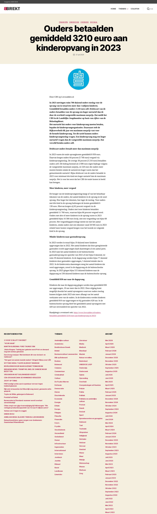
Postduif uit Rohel (10, 391)
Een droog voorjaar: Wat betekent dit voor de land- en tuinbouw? (26, 355)
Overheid (85, 22)
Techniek (82, 418)
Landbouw (58, 458)
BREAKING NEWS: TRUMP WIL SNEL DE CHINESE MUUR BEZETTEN (26, 367)
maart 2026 (109, 347)
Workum (82, 455)
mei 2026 (108, 340)
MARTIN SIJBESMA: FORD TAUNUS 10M (17, 347)
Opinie (81, 371)
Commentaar (59, 368)
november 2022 (110, 471)
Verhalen (82, 427)
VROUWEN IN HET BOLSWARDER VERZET (18, 370)
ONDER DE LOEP (84, 362)
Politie (81, 387)
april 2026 (108, 344)
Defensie (58, 381)
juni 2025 (108, 375)
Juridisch (58, 446)
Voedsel (82, 437)
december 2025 (111, 356)
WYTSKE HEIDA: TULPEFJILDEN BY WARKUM (19, 361)
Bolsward (58, 362)
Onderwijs (82, 365)
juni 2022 (108, 486)
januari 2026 (109, 353)
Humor (57, 430)
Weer (81, 443)
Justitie (57, 449)
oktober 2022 (110, 474)
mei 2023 (108, 452)
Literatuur (82, 340)
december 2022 (111, 468)
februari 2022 (110, 499)
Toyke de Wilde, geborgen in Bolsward (17, 388)
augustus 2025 (110, 368)
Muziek (81, 353)
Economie (58, 393)
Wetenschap (83, 449)
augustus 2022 (110, 480)
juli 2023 (108, 446)
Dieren (57, 387)
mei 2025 (108, 378)
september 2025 (111, 365)
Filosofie (58, 409)
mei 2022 (108, 489)
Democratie (59, 384)
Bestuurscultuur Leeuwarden (65, 353)
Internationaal (59, 440)
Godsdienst (59, 427)
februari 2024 (110, 424)
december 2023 (111, 430)
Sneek (81, 399)
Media (81, 344)
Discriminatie (59, 390)
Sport (81, 406)
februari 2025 (110, 387)
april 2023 (108, 455)
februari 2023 (110, 462)
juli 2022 (108, 483)
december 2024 (111, 393)
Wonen (81, 452)
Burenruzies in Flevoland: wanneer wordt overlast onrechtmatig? (26, 394)
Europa (57, 403)
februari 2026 (110, 350)
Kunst (57, 455)
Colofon (135, 9)
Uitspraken (83, 421)
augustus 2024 (110, 406)
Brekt (11, 511)
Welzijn (81, 446)
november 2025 (110, 359)
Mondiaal (82, 350)
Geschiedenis (59, 421)
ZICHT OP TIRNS (9, 377)
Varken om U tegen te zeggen (14, 403)
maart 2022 (109, 496)
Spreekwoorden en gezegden (89, 409)
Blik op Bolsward (60, 356)
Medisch (82, 347)
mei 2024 (108, 415)
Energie (57, 396)
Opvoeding (83, 375)
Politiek (81, 390)
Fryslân (57, 418)
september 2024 (111, 403)
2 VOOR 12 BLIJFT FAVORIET (13, 340)
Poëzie (81, 384)
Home (113, 9)
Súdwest (82, 412)
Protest (82, 396)
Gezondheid (59, 424)
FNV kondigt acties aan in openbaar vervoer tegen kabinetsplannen (27, 380)
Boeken (57, 359)
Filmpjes (57, 406)
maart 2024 (109, 421)
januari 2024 (109, 427)
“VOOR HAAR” (8, 344)
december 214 (110, 502)
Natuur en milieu (85, 356)
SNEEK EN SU (8, 406)
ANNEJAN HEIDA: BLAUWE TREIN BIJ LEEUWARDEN (21, 409)
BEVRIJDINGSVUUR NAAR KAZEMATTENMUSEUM (21, 364)
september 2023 (111, 440)
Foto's (57, 415)
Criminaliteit (59, 371)
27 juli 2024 (79, 55)
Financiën (62, 22)
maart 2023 (109, 458)
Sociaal (95, 22)
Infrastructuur (59, 434)
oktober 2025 (110, 362)
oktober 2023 (110, 437)
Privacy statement (146, 511)
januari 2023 (109, 465)
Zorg (81, 458)
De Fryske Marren (61, 378)
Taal (80, 415)
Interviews (58, 443)
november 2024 (110, 396)
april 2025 (108, 381)
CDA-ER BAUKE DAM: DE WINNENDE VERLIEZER (20, 374)
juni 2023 (108, 449)
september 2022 (111, 477)
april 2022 (108, 493)
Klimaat (57, 452)
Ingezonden (59, 437)
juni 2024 (108, 412)
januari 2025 (109, 390)
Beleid (57, 350)
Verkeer (82, 430)
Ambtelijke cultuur (61, 340)
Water (81, 440)
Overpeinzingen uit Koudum (88, 381)
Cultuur (57, 375)
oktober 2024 (110, 399)
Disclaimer (133, 511)
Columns (58, 365)
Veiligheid (82, 424)
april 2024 (108, 418)
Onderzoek (74, 22)
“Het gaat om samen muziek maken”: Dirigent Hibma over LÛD (25, 358)
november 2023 (110, 434)
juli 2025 (108, 371)
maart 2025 (109, 384)
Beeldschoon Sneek (61, 347)
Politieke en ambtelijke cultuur (89, 393)
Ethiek (57, 399)
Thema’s (122, 9)
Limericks (58, 462)
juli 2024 (108, 409)
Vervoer (82, 434)
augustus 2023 (110, 443)
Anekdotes (58, 344)
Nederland (82, 359)
